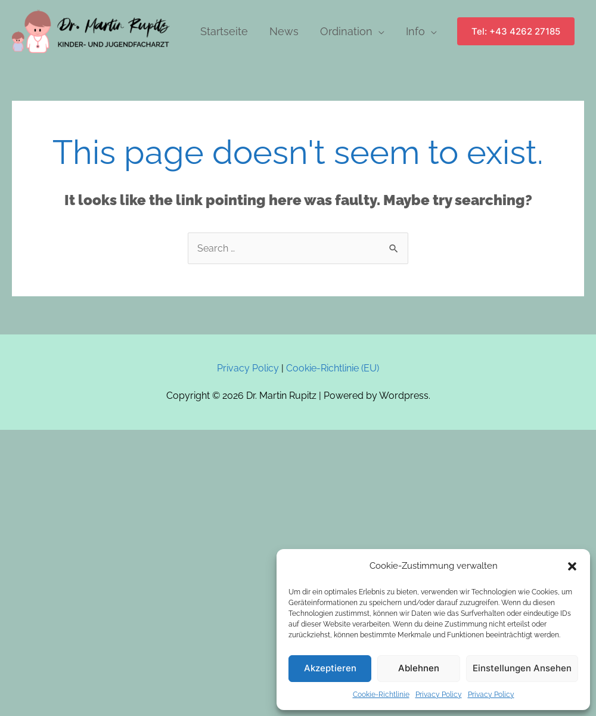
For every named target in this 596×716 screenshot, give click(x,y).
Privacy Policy (438, 694)
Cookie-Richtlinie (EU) (332, 368)
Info (415, 31)
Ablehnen (418, 668)
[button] (572, 566)
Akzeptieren (330, 668)
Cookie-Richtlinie (381, 694)
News (284, 31)
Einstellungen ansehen (522, 668)
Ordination (346, 31)
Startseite (224, 31)
